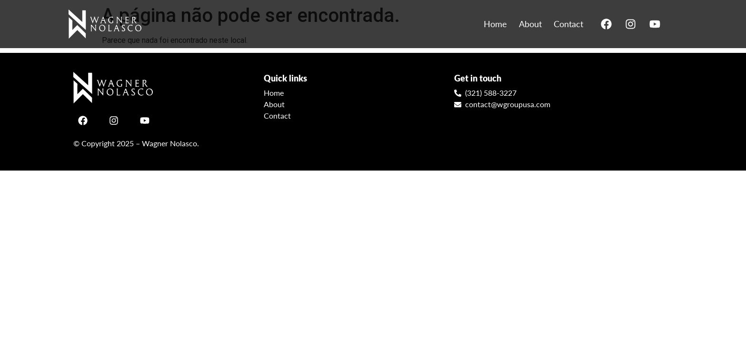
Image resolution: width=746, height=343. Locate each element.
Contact (568, 24)
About (530, 24)
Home (495, 24)
